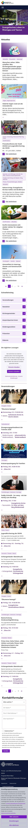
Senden (6, 751)
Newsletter (6, 307)
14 (18, 286)
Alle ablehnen (14, 825)
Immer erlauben (14, 371)
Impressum (4, 783)
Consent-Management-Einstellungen (15, 803)
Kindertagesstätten (8, 327)
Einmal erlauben (14, 367)
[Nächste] (22, 286)
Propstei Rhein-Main (7, 776)
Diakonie (5, 340)
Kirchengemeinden (8, 313)
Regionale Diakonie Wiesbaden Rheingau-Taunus (14, 778)
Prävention (6, 333)
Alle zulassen (14, 817)
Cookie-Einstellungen (8, 786)
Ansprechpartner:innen (10, 320)
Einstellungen (14, 821)
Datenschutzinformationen (8, 813)
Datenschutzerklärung (11, 376)
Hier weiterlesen (9, 154)
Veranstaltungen (8, 300)
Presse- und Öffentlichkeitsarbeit (11, 771)
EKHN (3, 773)
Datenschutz (13, 783)
